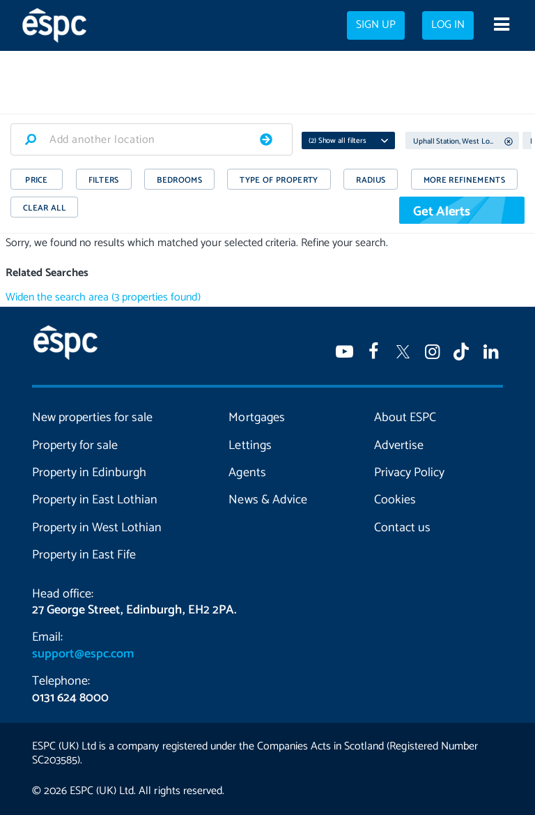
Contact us (402, 527)
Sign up (376, 25)
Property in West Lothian (97, 527)
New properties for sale (92, 417)
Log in (448, 25)
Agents (246, 472)
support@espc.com (83, 653)
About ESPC (405, 417)
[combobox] (151, 139)
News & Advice (267, 499)
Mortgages (256, 417)
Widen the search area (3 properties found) (103, 297)
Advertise (399, 445)
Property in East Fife (84, 554)
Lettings (249, 445)
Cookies (395, 499)
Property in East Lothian (94, 499)
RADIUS (370, 180)
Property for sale (75, 445)
